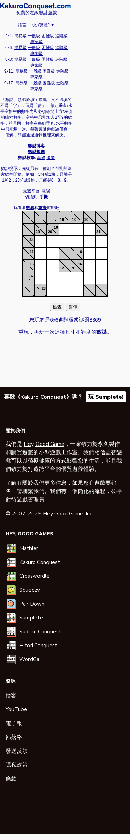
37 (31, 276)
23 (44, 288)
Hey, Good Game (44, 444)
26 (50, 232)
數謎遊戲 (46, 129)
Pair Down (31, 603)
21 (98, 232)
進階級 (61, 35)
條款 (11, 779)
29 (38, 232)
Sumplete (31, 617)
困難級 (48, 35)
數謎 (35, 6)
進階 (50, 157)
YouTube (16, 709)
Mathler (28, 548)
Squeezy (29, 590)
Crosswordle (34, 576)
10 (74, 219)
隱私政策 (17, 765)
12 (62, 268)
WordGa (29, 659)
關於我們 (33, 483)
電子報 (14, 723)
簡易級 (20, 35)
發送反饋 (17, 751)
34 (31, 240)
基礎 (41, 157)
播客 (11, 695)
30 (86, 219)
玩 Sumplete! (105, 397)
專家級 (36, 41)
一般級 (34, 35)
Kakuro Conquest (39, 562)
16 (62, 219)
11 (31, 252)
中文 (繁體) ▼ (42, 25)
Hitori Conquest (38, 645)
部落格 (14, 737)
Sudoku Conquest (40, 631)
